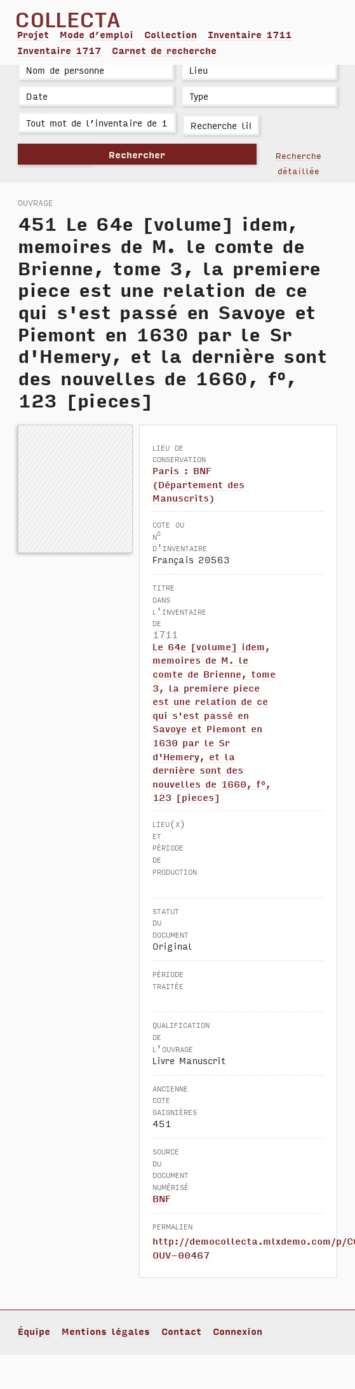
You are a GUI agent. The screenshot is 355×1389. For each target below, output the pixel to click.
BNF (161, 1198)
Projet (33, 34)
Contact (181, 1331)
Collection (170, 34)
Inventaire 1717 (59, 50)
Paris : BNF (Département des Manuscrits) (198, 484)
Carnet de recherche (164, 50)
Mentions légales (106, 1331)
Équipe (34, 1331)
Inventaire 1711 (249, 34)
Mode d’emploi (96, 34)
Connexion (237, 1331)
